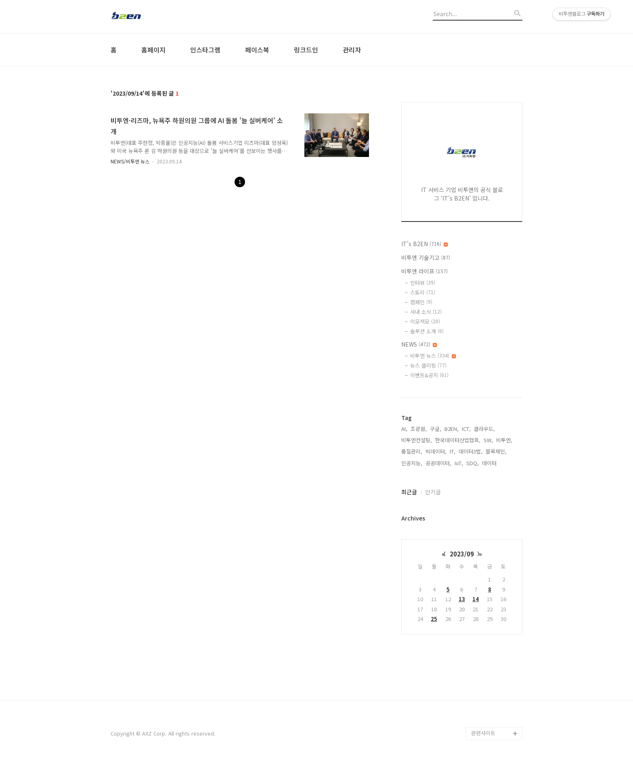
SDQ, (472, 463)
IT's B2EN (424, 244)
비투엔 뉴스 (433, 356)
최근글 (409, 492)
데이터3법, (470, 451)
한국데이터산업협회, (457, 440)
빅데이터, (435, 451)
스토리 (422, 292)
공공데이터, (438, 463)
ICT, (466, 429)
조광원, (419, 429)
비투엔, (504, 440)
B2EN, (451, 429)
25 (434, 619)
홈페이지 (153, 49)
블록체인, (496, 451)
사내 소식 (426, 312)
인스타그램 (205, 49)
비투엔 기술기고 (425, 257)
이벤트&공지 (429, 375)
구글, (435, 429)
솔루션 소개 (427, 331)
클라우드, (484, 429)
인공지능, (411, 463)
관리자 (352, 49)
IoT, (459, 463)
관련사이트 (483, 733)
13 (462, 599)
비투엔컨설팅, (416, 440)
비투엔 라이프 (424, 271)
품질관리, (411, 451)
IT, (452, 451)
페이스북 (257, 49)
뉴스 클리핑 (428, 365)
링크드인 (306, 49)
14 (475, 599)
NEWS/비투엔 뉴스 (130, 161)
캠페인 (421, 302)
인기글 (433, 492)
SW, (488, 440)
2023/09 (462, 554)
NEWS (419, 344)
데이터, (490, 463)
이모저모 (425, 321)
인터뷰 (422, 282)
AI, (404, 429)
